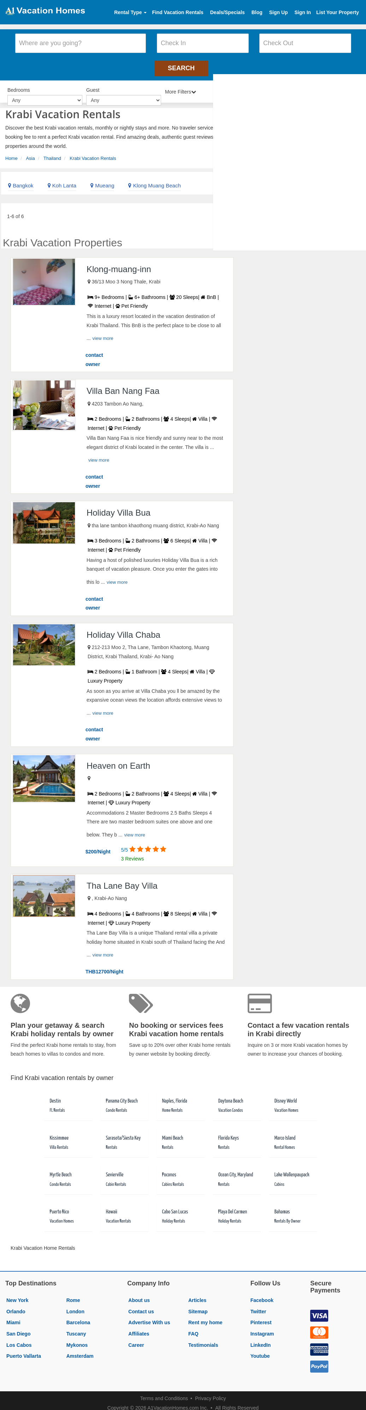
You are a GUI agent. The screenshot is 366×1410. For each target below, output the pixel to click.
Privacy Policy (210, 1393)
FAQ (193, 1328)
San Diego (18, 1328)
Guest (92, 85)
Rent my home (205, 1317)
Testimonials (203, 1339)
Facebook (261, 1295)
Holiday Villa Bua (118, 507)
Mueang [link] (102, 180)
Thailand (52, 153)
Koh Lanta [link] (62, 180)
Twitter (258, 1306)
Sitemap (197, 1306)
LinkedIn (260, 1339)
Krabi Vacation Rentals (93, 153)
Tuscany (76, 1328)
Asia (30, 153)
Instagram (262, 1328)
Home (11, 153)
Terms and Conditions (164, 1393)
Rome (73, 1295)
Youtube (260, 1351)
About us (139, 1295)
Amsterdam (80, 1351)
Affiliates (138, 1328)
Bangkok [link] (21, 180)
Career (136, 1339)
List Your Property (337, 12)
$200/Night (98, 846)
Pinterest (261, 1317)
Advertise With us (149, 1317)
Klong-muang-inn (119, 264)
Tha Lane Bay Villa (122, 880)
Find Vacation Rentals (177, 12)
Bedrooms (18, 85)
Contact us (141, 1306)
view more (103, 333)
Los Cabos (19, 1339)
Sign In (302, 12)
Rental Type (130, 12)
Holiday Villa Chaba (123, 629)
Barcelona (78, 1317)
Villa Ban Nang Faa (123, 385)
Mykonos (77, 1339)
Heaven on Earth (118, 760)
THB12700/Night (104, 966)
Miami (13, 1317)
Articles (197, 1295)
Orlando (15, 1306)
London (75, 1306)
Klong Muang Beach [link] (154, 180)
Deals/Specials (227, 12)
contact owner (94, 354)
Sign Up (278, 12)
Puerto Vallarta (23, 1351)
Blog (257, 12)
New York (17, 1295)
